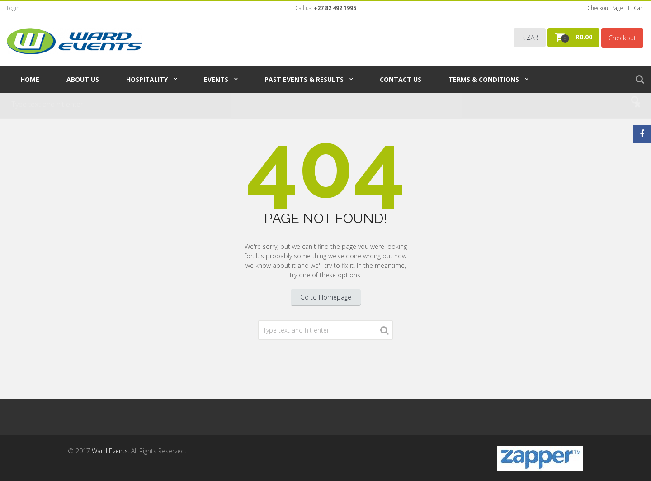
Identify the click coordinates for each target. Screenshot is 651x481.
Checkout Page (605, 8)
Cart (639, 8)
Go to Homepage (325, 297)
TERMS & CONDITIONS (483, 79)
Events (216, 79)
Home (29, 79)
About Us (82, 79)
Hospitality (147, 79)
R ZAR (529, 37)
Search (384, 332)
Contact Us (400, 79)
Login (13, 8)
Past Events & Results (304, 79)
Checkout (622, 37)
